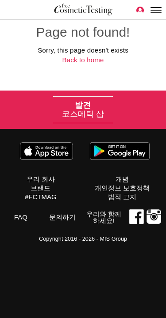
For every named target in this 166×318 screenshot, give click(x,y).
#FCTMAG (41, 197)
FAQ (20, 217)
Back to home (83, 60)
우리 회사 (41, 179)
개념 (122, 179)
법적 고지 (122, 197)
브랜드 (40, 188)
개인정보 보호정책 (122, 188)
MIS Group (113, 238)
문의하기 (62, 217)
